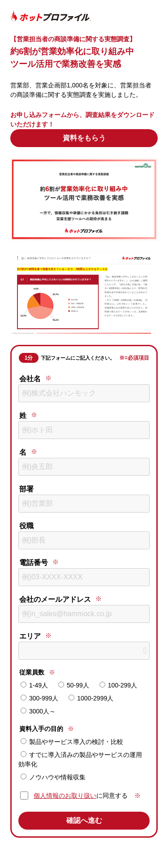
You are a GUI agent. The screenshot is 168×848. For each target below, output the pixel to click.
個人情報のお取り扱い (65, 795)
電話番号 (33, 562)
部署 (26, 489)
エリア (30, 636)
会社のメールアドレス (55, 599)
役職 (26, 526)
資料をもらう (84, 138)
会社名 (30, 379)
